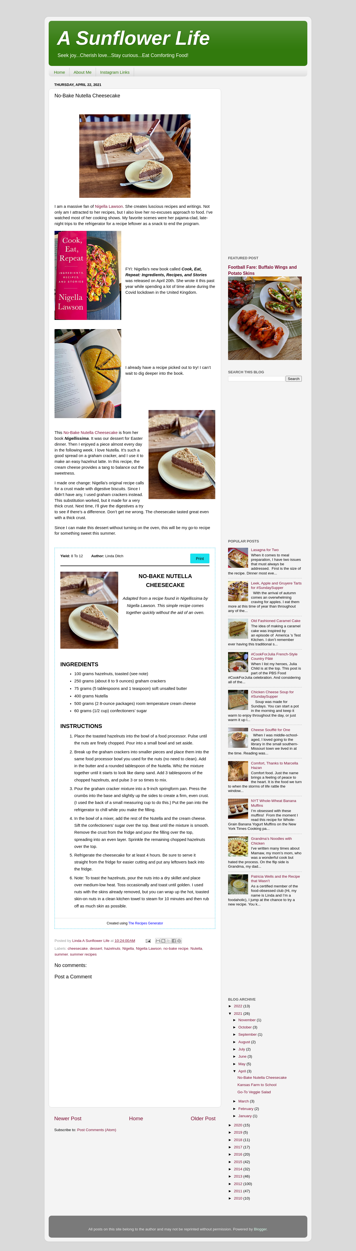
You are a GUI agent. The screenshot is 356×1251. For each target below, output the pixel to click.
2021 (238, 1013)
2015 (238, 1162)
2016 (238, 1154)
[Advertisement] (265, 164)
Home (59, 72)
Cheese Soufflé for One (270, 730)
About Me (83, 72)
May (242, 1064)
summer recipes (83, 954)
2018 (238, 1140)
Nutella (196, 948)
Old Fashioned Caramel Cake (275, 621)
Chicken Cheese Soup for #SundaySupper (272, 694)
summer (61, 954)
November (247, 1020)
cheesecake (78, 948)
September (248, 1034)
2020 (238, 1125)
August (244, 1042)
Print (200, 558)
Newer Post (67, 1118)
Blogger (260, 1229)
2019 (238, 1132)
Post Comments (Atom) (96, 1130)
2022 (238, 1006)
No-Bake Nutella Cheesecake (90, 432)
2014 (238, 1169)
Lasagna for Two (265, 550)
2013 (238, 1176)
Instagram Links (115, 72)
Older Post (203, 1118)
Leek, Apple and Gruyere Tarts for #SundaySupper (276, 585)
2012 (238, 1184)
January (245, 1116)
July (242, 1049)
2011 (238, 1191)
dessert (96, 948)
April (242, 1071)
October (245, 1027)
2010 (238, 1198)
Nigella (128, 948)
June (243, 1056)
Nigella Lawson (109, 206)
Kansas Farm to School (257, 1085)
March (244, 1101)
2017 (238, 1147)
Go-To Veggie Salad (254, 1092)
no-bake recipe (176, 948)
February (246, 1109)
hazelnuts (112, 948)
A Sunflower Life (133, 38)
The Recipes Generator (145, 923)
